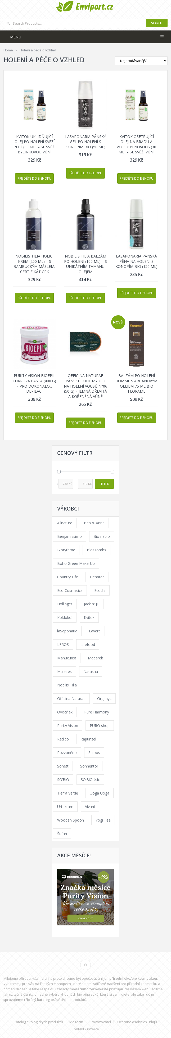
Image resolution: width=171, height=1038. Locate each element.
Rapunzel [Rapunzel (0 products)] (88, 739)
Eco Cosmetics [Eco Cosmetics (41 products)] (70, 590)
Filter (104, 483)
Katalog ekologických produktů (38, 1022)
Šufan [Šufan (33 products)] (62, 833)
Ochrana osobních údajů (137, 1022)
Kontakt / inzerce (85, 1029)
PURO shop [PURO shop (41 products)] (100, 725)
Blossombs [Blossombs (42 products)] (96, 549)
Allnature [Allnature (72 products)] (64, 522)
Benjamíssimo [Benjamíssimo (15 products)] (69, 536)
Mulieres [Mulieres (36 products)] (64, 671)
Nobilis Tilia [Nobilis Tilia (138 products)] (67, 684)
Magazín (76, 1022)
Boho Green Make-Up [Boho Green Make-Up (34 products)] (76, 563)
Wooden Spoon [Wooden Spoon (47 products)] (70, 820)
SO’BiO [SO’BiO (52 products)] (63, 779)
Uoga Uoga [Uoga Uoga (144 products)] (99, 793)
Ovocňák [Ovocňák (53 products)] (65, 712)
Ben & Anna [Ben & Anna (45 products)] (94, 522)
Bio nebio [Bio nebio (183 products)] (101, 536)
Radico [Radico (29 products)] (63, 739)
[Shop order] (141, 60)
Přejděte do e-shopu (34, 178)
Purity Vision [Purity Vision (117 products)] (67, 725)
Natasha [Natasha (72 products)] (90, 671)
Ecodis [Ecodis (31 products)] (99, 590)
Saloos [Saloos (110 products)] (94, 752)
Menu (15, 36)
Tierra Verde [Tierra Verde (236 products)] (67, 793)
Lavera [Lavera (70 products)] (95, 630)
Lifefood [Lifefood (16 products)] (87, 644)
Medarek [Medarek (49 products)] (95, 657)
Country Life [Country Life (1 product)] (67, 576)
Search (156, 23)
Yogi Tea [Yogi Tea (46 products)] (103, 820)
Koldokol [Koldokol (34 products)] (64, 617)
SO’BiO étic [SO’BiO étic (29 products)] (90, 779)
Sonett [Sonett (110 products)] (63, 766)
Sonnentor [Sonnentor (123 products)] (89, 766)
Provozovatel (100, 1022)
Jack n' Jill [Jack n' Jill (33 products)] (91, 603)
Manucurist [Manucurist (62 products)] (66, 657)
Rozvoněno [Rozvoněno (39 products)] (67, 752)
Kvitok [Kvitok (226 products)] (89, 617)
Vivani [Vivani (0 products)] (90, 806)
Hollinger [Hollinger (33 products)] (64, 603)
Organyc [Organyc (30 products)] (104, 698)
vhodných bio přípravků (79, 994)
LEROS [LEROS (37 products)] (63, 644)
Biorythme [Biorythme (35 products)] (66, 549)
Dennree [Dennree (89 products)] (97, 576)
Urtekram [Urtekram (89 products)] (65, 806)
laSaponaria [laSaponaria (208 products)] (67, 630)
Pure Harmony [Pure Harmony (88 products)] (96, 712)
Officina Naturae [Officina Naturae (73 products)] (71, 698)
